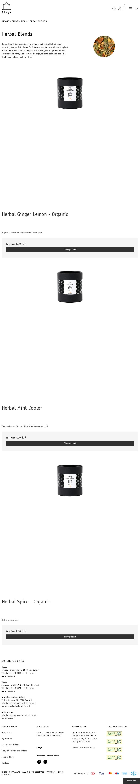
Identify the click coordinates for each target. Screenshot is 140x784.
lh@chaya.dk (30, 673)
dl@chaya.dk (30, 704)
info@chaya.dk (31, 716)
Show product (70, 250)
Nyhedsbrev (131, 781)
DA (137, 9)
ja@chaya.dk (30, 688)
